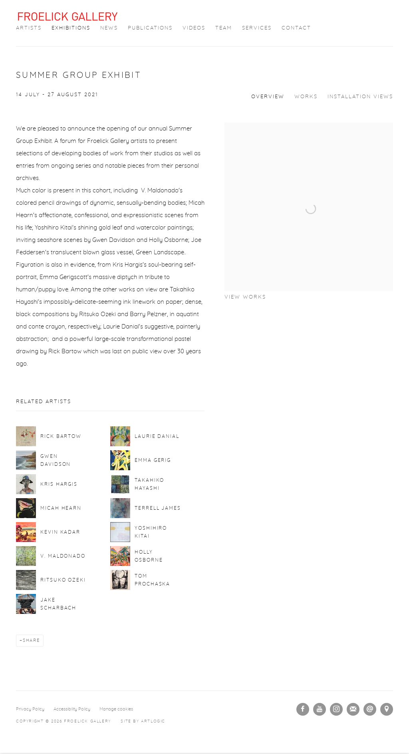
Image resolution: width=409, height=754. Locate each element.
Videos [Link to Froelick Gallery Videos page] (194, 28)
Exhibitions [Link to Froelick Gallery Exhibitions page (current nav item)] (71, 28)
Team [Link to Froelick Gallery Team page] (223, 28)
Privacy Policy (30, 709)
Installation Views (360, 96)
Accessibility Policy (72, 709)
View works (245, 297)
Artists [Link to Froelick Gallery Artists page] (29, 28)
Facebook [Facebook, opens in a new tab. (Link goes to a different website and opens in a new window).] (302, 709)
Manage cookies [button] (116, 709)
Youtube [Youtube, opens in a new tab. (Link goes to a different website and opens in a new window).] (319, 709)
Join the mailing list (353, 709)
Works (306, 96)
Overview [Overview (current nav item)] (267, 96)
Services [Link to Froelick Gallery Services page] (257, 28)
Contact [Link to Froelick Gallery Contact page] (296, 28)
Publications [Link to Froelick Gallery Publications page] (150, 28)
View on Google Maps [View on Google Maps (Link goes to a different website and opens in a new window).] (386, 709)
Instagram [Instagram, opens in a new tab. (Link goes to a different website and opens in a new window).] (336, 709)
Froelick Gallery (68, 16)
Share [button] (31, 640)
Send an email (369, 709)
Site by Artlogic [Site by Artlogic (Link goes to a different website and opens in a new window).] (143, 721)
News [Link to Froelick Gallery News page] (109, 28)
